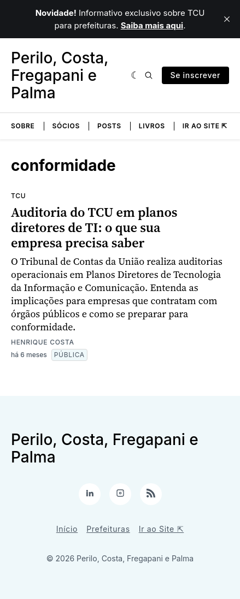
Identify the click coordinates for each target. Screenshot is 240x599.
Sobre (23, 126)
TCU (18, 196)
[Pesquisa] (148, 75)
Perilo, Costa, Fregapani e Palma (59, 75)
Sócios (66, 126)
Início (67, 528)
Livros (152, 126)
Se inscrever (196, 75)
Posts (109, 126)
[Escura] (135, 75)
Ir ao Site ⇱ (205, 126)
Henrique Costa (42, 342)
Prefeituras (108, 528)
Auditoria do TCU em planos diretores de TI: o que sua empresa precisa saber (94, 227)
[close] (227, 19)
